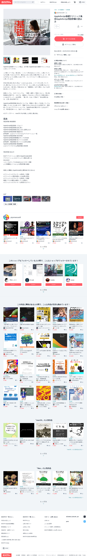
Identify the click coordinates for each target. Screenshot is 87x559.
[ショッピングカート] (75, 2)
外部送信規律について (62, 555)
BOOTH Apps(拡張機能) (7, 523)
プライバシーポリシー (60, 106)
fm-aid (32, 280)
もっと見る (43, 291)
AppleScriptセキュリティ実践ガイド (10, 238)
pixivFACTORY (57, 86)
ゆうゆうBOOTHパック (71, 75)
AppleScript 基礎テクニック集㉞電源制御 (76, 238)
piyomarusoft (16, 217)
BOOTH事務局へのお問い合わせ (53, 530)
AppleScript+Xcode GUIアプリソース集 (27, 238)
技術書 (68, 9)
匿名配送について (6, 527)
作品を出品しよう (65, 2)
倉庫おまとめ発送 (27, 533)
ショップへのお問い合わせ (61, 109)
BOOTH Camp (5, 543)
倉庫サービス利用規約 (32, 555)
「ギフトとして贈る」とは (63, 54)
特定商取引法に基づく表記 (61, 103)
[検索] (33, 2)
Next (48, 32)
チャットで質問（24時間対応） (53, 527)
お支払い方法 (59, 97)
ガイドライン (41, 555)
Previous (4, 32)
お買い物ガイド (27, 523)
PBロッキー (13, 280)
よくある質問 (48, 523)
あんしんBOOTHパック (59, 75)
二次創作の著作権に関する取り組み (10, 539)
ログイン (43, 2)
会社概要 (18, 555)
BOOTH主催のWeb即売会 (30, 536)
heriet (72, 280)
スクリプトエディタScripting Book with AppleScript (60, 238)
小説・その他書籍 (59, 9)
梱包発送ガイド (5, 533)
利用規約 (23, 555)
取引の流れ (59, 93)
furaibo (52, 280)
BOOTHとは (53, 2)
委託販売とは (4, 536)
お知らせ (47, 520)
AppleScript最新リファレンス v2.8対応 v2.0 (43, 238)
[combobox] (23, 2)
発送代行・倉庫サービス (7, 530)
